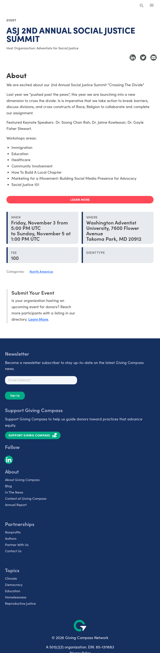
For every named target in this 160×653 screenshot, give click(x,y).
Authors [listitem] (10, 538)
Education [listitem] (12, 591)
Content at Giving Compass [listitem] (25, 498)
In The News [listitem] (14, 492)
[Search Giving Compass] (142, 6)
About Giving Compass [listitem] (22, 479)
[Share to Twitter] (143, 57)
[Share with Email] (153, 57)
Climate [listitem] (11, 578)
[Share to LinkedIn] (133, 57)
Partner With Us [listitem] (17, 544)
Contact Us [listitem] (13, 551)
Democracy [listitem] (13, 584)
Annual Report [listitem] (16, 504)
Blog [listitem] (8, 486)
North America (41, 271)
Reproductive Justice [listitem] (20, 603)
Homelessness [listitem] (15, 597)
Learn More (38, 319)
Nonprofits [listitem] (13, 532)
